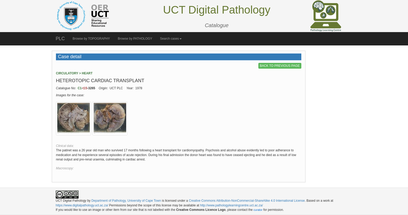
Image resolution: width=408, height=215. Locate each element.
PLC (60, 38)
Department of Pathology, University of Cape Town (126, 200)
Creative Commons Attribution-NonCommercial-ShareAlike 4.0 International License (247, 200)
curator (257, 209)
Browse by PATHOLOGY (135, 38)
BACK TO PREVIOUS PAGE (280, 66)
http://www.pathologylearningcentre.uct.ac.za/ (231, 205)
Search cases (171, 38)
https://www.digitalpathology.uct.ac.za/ (82, 205)
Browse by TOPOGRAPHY (91, 38)
